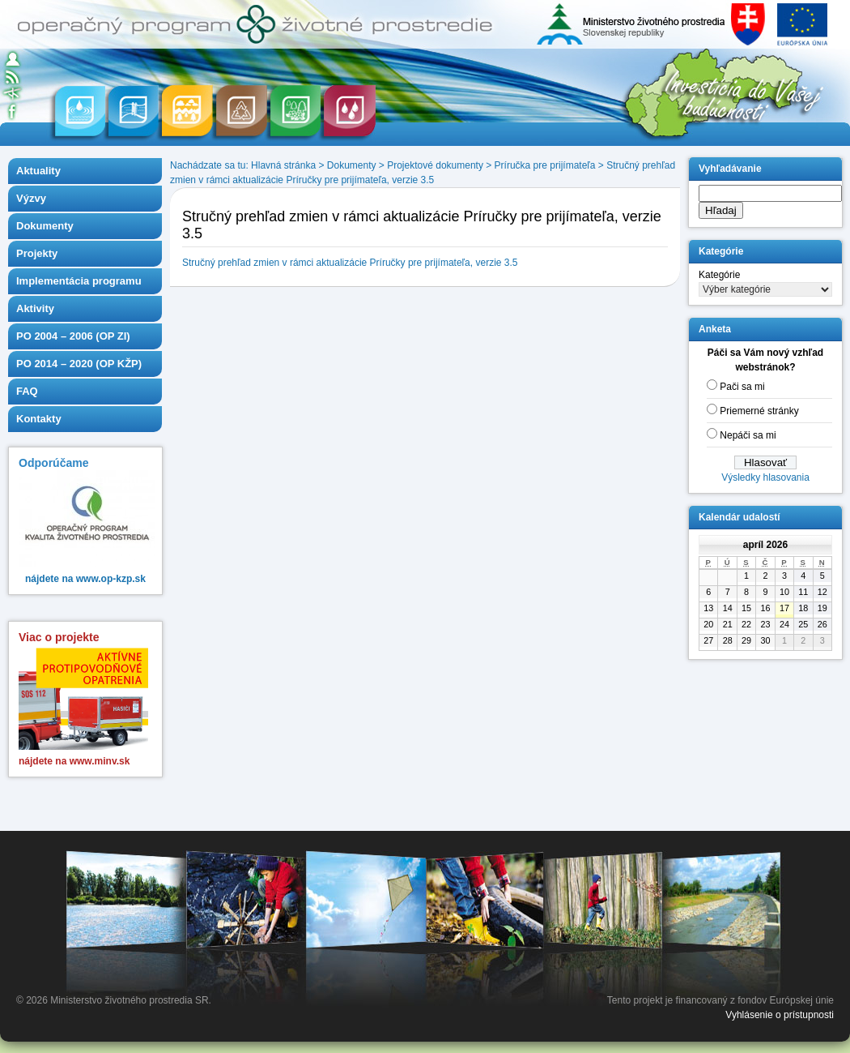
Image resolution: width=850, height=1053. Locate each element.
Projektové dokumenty (435, 165)
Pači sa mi (742, 386)
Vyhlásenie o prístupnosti (779, 1015)
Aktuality (38, 171)
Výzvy (31, 198)
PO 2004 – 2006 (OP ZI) (73, 336)
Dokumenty (45, 226)
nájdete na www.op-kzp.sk (85, 578)
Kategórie (719, 274)
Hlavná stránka (283, 165)
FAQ (27, 391)
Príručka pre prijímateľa (545, 165)
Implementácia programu (79, 281)
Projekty (36, 253)
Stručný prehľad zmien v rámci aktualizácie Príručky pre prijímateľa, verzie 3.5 (350, 262)
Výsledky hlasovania (765, 477)
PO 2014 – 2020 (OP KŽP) (79, 363)
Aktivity (35, 308)
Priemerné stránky (759, 411)
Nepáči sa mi (748, 435)
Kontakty (39, 419)
